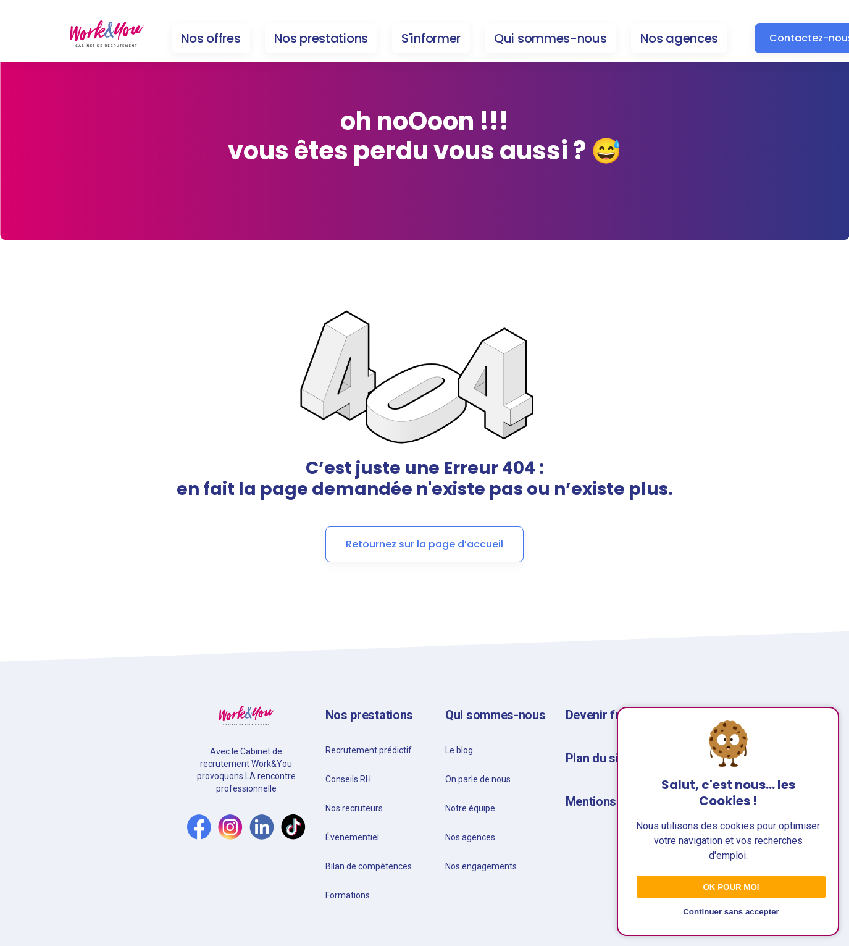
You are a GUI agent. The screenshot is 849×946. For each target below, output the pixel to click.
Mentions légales (612, 801)
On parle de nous (478, 779)
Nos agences (679, 38)
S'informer (431, 38)
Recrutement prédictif (368, 750)
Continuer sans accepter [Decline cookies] (731, 911)
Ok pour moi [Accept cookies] (731, 887)
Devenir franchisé (614, 714)
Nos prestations (321, 38)
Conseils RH (348, 779)
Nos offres (211, 38)
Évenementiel (352, 837)
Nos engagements (481, 866)
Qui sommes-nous (550, 38)
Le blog (459, 750)
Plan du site (597, 758)
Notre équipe (470, 808)
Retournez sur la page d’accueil (424, 544)
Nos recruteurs (354, 808)
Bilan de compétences (368, 866)
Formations (347, 895)
